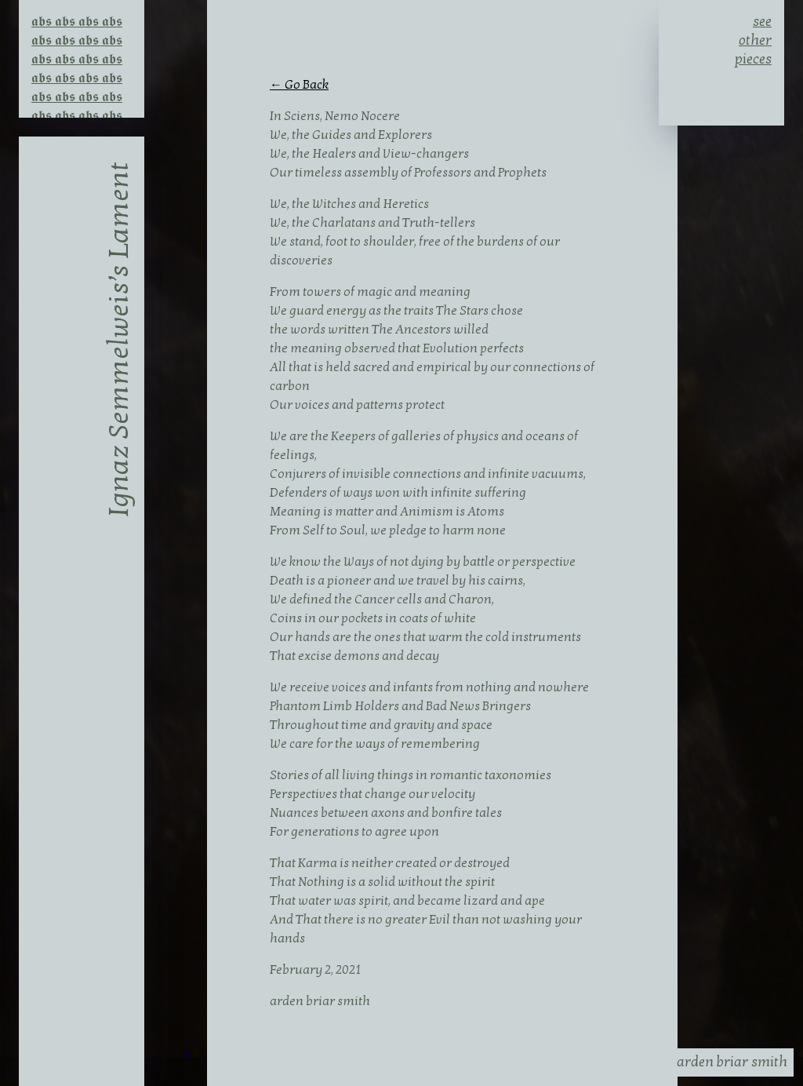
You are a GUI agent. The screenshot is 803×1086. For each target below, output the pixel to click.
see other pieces (753, 38)
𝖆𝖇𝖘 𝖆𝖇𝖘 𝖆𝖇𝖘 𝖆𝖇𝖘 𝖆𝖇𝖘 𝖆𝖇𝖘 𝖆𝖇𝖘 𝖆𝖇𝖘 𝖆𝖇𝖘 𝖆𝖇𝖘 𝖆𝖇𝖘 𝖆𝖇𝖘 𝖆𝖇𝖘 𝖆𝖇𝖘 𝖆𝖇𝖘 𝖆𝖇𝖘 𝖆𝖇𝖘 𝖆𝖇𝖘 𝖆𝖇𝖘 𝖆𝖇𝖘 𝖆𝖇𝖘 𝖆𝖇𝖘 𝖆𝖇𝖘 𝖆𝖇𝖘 (76, 36)
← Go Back (299, 85)
